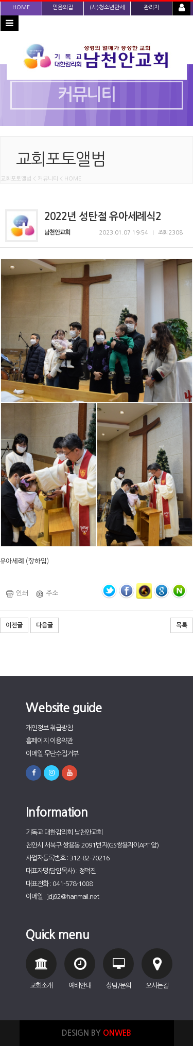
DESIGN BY (96, 1033)
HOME (21, 7)
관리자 (151, 7)
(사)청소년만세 (107, 7)
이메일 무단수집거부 (52, 753)
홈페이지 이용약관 (49, 740)
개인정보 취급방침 (49, 728)
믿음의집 (62, 7)
